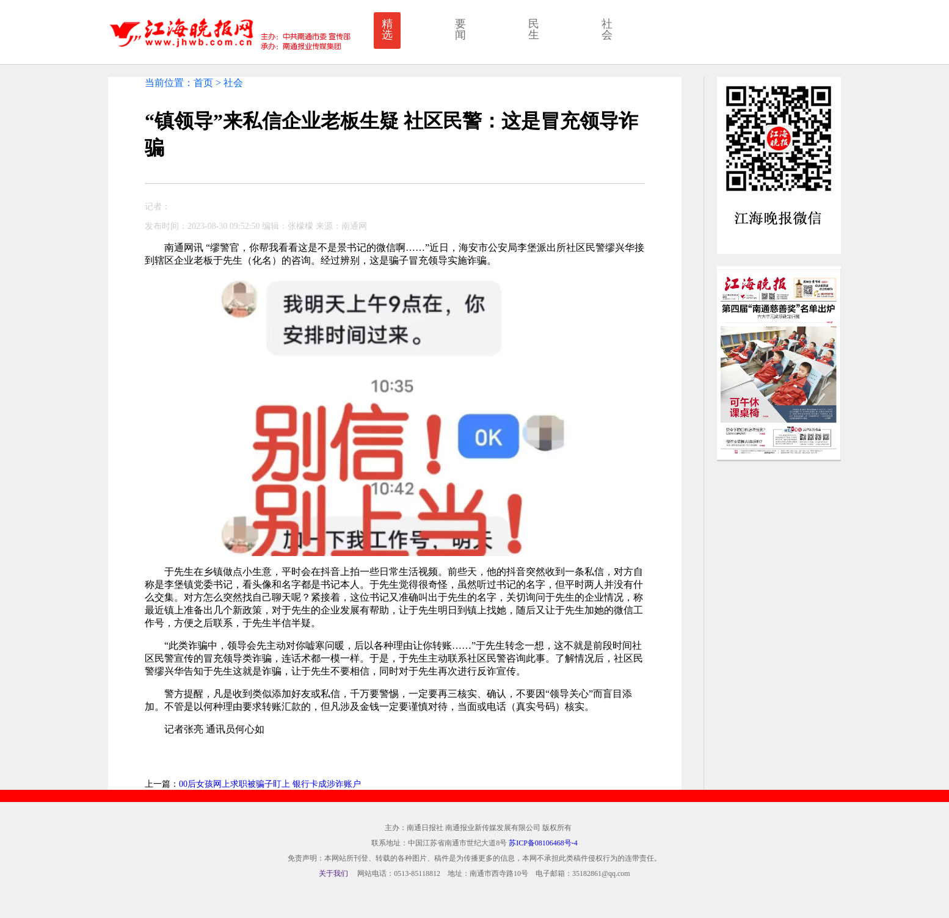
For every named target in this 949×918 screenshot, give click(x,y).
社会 (607, 29)
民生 (533, 29)
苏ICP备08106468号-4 (543, 843)
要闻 (460, 29)
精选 (387, 29)
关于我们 (333, 873)
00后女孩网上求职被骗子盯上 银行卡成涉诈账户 (270, 784)
